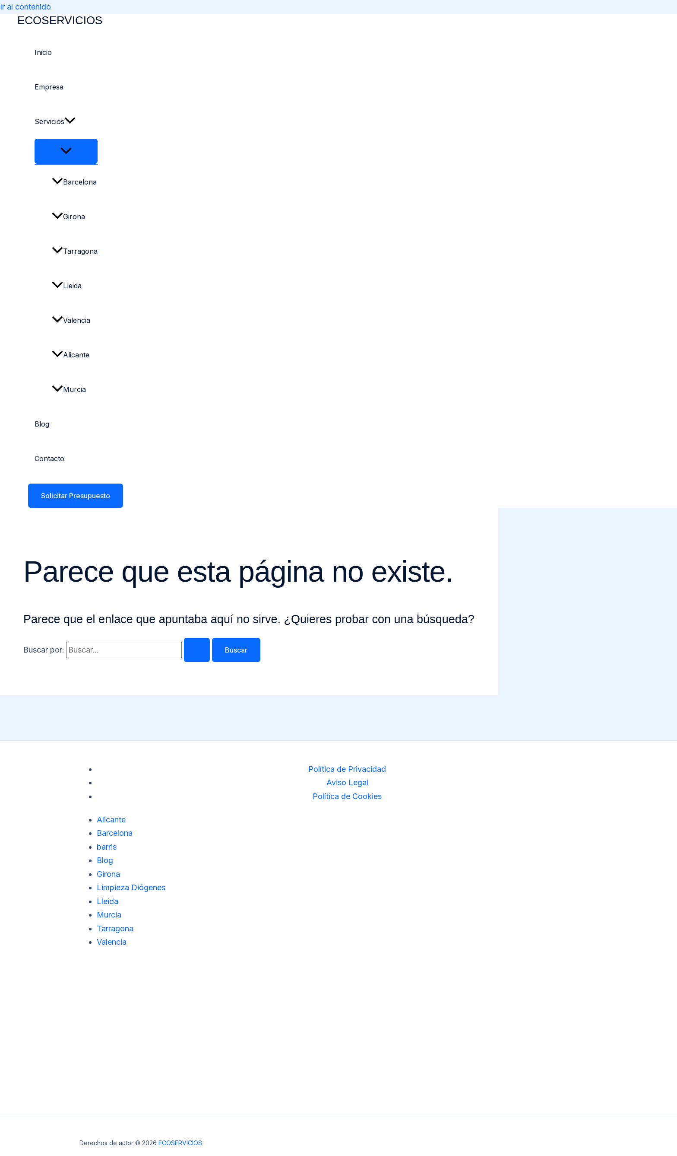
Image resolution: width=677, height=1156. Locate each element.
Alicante (70, 354)
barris (107, 846)
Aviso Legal (347, 782)
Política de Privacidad (347, 769)
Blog (42, 424)
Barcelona (74, 182)
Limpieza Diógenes (131, 887)
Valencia (71, 320)
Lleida (67, 285)
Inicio (43, 52)
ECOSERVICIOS (59, 20)
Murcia (69, 389)
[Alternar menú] (66, 151)
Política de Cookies (347, 796)
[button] (70, 121)
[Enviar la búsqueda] (197, 650)
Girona (68, 216)
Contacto (49, 458)
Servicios (55, 121)
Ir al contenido (25, 6)
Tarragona (75, 251)
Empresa (49, 87)
